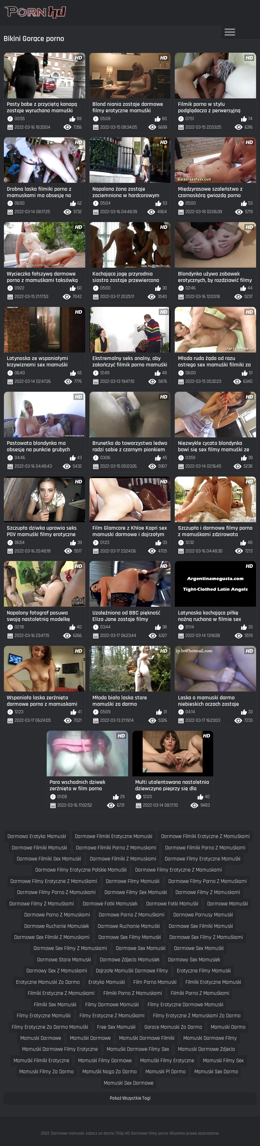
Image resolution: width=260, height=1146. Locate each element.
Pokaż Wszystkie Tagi (130, 1098)
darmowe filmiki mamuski (39, 847)
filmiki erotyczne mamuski (213, 982)
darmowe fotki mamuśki (172, 903)
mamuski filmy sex (223, 1060)
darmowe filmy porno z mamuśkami (207, 881)
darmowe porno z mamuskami (57, 914)
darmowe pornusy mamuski (203, 914)
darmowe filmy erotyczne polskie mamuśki (81, 870)
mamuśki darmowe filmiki (146, 1038)
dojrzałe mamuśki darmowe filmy (132, 970)
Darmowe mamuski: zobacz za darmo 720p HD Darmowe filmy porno (109, 1133)
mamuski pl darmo (165, 1071)
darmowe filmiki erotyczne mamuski (113, 836)
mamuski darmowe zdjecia (206, 1049)
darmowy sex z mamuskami (56, 970)
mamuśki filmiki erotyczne (41, 1060)
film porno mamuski (155, 982)
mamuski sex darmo (216, 1071)
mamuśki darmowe (90, 1038)
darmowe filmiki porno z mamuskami (116, 847)
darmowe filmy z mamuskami (207, 892)
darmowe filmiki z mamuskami (123, 858)
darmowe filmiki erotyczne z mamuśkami (205, 836)
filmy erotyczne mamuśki (44, 1015)
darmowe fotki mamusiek (110, 903)
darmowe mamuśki (227, 903)
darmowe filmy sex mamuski (135, 892)
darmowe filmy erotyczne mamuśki (202, 858)
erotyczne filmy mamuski (204, 970)
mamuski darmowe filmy (210, 1038)
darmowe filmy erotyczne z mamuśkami (53, 881)
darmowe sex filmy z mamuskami (70, 948)
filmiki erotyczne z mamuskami (61, 993)
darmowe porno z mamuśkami (131, 914)
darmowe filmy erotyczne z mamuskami (178, 870)
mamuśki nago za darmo (109, 1071)
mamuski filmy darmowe (105, 1060)
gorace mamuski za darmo (173, 1027)
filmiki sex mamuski (55, 1004)
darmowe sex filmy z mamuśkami (206, 937)
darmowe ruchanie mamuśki (129, 926)
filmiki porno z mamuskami (132, 993)
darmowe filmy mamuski (132, 881)
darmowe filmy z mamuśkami (41, 903)
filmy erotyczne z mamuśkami (112, 1015)
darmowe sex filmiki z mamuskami (52, 937)
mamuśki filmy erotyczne (167, 1060)
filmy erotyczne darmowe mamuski (185, 1004)
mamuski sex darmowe (128, 1083)
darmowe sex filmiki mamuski (201, 926)
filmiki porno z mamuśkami (200, 993)
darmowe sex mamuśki (199, 948)
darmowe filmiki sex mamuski (49, 858)
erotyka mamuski (106, 982)
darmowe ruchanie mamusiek (56, 926)
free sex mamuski (116, 1027)
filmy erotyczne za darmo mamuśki (50, 1027)
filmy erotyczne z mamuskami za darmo (196, 1015)
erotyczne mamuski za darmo (48, 982)
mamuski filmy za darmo (46, 1071)
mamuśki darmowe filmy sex (138, 1049)
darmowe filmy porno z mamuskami (56, 892)
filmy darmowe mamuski (112, 1004)
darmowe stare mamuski (64, 959)
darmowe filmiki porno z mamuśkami (205, 847)
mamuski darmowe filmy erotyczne (60, 1049)
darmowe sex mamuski (140, 948)
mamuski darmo (228, 1027)
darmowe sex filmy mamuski (129, 937)
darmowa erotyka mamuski (36, 836)
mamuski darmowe (40, 1038)
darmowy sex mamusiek (194, 959)
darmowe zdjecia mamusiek (129, 959)
